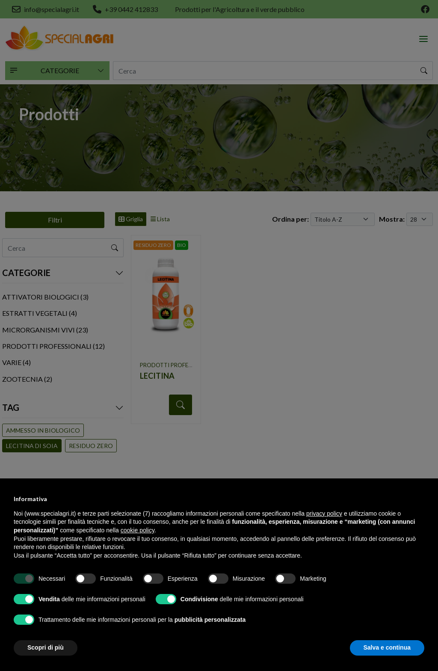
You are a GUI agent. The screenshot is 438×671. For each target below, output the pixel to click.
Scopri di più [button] (45, 647)
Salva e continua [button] (387, 647)
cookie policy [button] (137, 530)
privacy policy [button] (324, 513)
